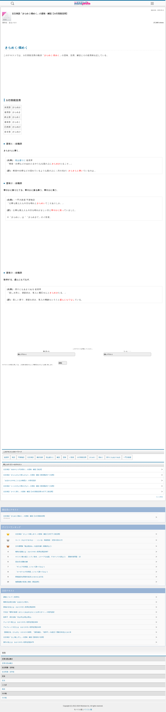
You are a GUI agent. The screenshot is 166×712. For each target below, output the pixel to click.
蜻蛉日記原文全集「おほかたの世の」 (16, 602)
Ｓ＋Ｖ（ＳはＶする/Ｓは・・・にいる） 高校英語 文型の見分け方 (39, 540)
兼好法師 (40, 457)
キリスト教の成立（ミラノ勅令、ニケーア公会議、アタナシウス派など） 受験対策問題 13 (48, 557)
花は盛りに (20, 160)
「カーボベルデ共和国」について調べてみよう (31, 572)
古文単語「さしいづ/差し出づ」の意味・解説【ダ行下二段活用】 (38, 534)
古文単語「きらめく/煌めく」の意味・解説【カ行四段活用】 (73, 517)
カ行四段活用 (81, 457)
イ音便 (71, 457)
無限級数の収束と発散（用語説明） (27, 582)
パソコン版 (88, 709)
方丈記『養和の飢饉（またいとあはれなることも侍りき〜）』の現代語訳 (28, 612)
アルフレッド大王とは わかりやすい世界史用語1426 (22, 627)
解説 (58, 457)
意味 (64, 457)
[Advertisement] (83, 31)
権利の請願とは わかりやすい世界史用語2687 (31, 552)
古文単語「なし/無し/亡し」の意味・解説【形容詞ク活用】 (24, 637)
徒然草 (6, 457)
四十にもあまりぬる (113, 457)
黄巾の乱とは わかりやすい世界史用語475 (18, 642)
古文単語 (30, 457)
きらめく (92, 457)
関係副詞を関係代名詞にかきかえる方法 (29, 577)
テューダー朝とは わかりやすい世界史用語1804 (20, 622)
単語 (13, 457)
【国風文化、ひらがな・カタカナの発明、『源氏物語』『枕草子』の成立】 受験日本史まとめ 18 (37, 632)
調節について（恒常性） (11, 597)
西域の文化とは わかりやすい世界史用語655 (19, 607)
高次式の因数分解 (21, 562)
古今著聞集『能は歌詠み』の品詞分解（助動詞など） (34, 546)
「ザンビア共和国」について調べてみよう (30, 567)
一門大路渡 (127, 457)
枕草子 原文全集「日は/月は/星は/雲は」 (18, 617)
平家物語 (21, 457)
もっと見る (159, 496)
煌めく (101, 457)
